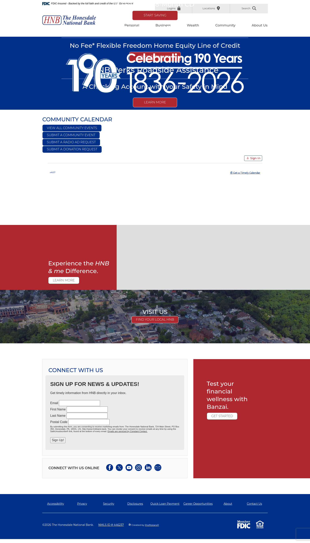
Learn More (155, 102)
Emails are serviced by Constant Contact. (127, 431)
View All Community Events (72, 128)
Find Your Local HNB (155, 319)
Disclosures (135, 504)
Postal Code (58, 422)
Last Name (57, 415)
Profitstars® (152, 524)
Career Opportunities (198, 504)
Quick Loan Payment (165, 504)
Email (54, 403)
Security (108, 504)
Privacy (82, 504)
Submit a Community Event (71, 135)
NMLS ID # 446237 (111, 525)
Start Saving (155, 15)
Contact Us (254, 504)
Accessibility (55, 504)
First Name (58, 409)
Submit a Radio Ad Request (71, 142)
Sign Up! (58, 440)
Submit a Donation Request (72, 149)
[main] (155, 257)
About (228, 504)
